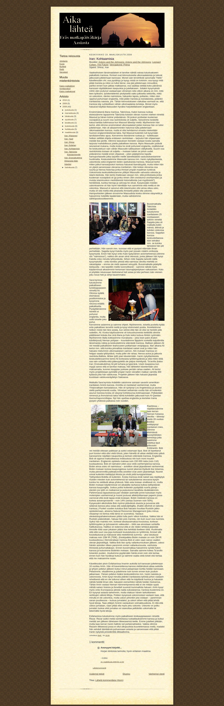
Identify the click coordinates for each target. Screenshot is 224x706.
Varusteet (63, 72)
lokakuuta (69, 116)
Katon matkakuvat (67, 91)
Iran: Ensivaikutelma (73, 158)
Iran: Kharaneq (70, 136)
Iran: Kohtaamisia (72, 149)
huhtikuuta (70, 129)
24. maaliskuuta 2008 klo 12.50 (112, 662)
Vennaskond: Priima (120, 64)
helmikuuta (70, 167)
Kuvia (61, 64)
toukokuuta (70, 126)
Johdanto (63, 61)
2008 (64, 107)
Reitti (61, 69)
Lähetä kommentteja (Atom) (109, 680)
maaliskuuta (70, 132)
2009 (64, 103)
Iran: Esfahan (70, 145)
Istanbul (67, 164)
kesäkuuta (69, 123)
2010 (64, 100)
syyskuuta (69, 120)
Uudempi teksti (96, 674)
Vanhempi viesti (156, 674)
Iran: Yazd (68, 139)
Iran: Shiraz (69, 142)
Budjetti (62, 66)
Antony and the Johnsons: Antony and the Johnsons (125, 62)
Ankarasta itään (71, 161)
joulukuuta (69, 110)
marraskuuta (70, 113)
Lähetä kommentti (99, 668)
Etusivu (126, 674)
